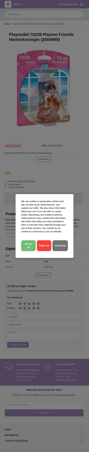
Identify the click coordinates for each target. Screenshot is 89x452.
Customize (60, 245)
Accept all (28, 246)
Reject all (44, 245)
